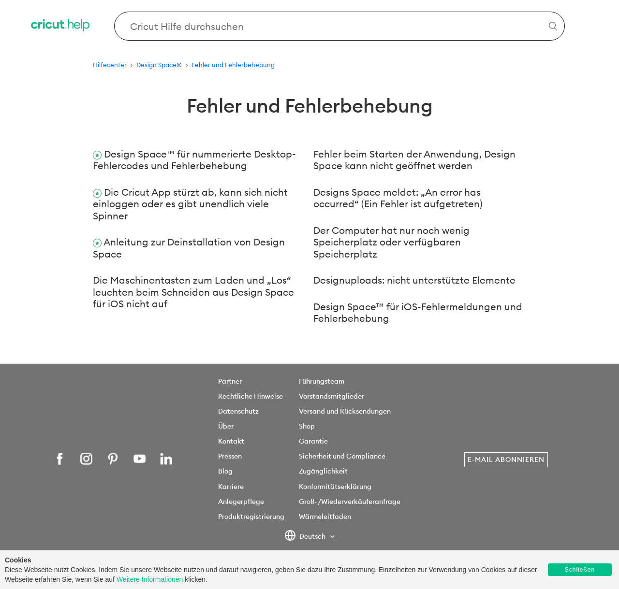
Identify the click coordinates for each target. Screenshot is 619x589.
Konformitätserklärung (335, 486)
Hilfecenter (110, 65)
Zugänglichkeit (323, 471)
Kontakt (231, 441)
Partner (230, 381)
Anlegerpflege (241, 501)
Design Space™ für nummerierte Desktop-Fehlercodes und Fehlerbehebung (194, 160)
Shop (307, 426)
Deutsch (305, 536)
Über (226, 426)
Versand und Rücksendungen (345, 411)
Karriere (231, 486)
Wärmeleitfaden (325, 516)
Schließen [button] (580, 569)
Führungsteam (321, 381)
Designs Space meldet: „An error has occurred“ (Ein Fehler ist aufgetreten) (397, 198)
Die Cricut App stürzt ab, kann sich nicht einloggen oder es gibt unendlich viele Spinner (190, 204)
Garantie (313, 441)
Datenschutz (238, 411)
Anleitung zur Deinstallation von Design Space (189, 248)
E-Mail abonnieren (506, 459)
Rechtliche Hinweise (250, 396)
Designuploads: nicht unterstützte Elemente (414, 280)
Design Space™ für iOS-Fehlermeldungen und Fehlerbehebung (417, 313)
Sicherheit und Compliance (342, 456)
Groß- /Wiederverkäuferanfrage (349, 501)
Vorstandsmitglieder (331, 396)
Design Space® (159, 65)
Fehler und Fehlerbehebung (233, 65)
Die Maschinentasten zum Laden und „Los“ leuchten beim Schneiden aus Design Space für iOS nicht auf (193, 292)
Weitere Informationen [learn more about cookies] (150, 579)
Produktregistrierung (251, 516)
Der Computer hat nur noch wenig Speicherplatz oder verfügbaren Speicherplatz (391, 242)
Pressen (230, 456)
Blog (225, 471)
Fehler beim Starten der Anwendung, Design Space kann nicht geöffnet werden (414, 160)
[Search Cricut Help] (339, 26)
